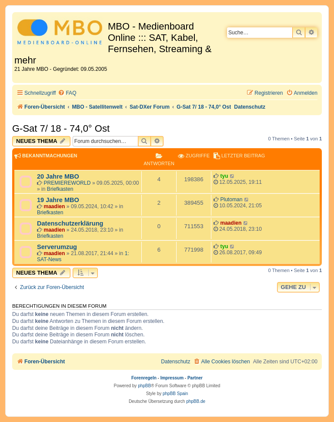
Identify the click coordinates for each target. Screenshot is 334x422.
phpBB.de (195, 401)
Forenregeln (144, 377)
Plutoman (231, 199)
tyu (224, 176)
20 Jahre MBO (58, 176)
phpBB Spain (175, 393)
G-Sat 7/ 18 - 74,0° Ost (61, 128)
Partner (195, 377)
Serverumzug (57, 246)
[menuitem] (67, 93)
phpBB (144, 385)
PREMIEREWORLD (66, 183)
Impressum (172, 377)
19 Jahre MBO (58, 199)
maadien (54, 206)
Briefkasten (60, 189)
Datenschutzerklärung (70, 223)
